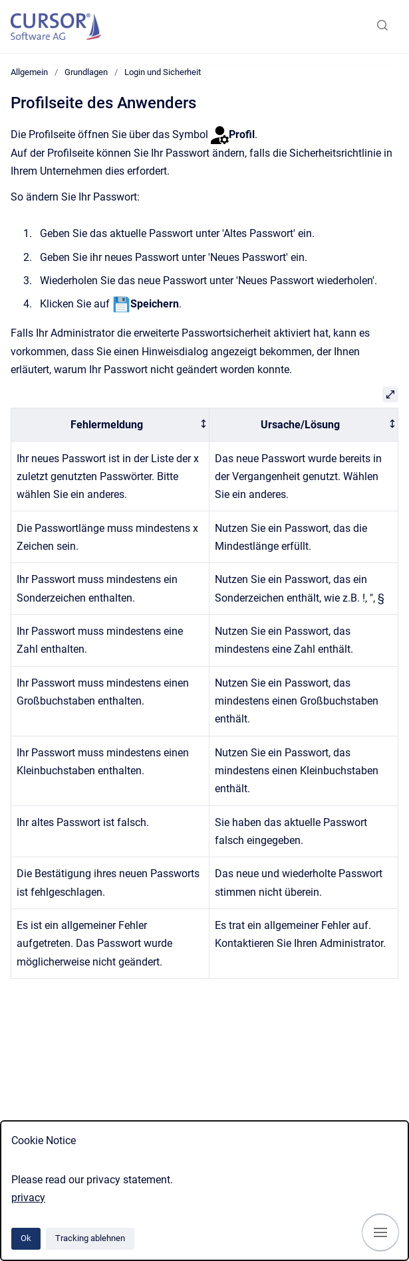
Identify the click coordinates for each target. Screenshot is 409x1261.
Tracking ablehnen (90, 1238)
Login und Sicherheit (162, 72)
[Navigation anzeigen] (380, 1232)
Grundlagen (86, 72)
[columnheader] (110, 425)
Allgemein (29, 72)
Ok (26, 1238)
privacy (28, 1197)
